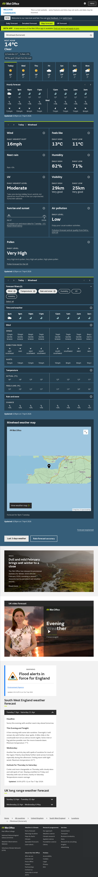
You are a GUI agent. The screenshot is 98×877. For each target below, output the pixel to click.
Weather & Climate (31, 827)
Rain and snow (46, 291)
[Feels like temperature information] (88, 133)
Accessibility (47, 856)
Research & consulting (69, 842)
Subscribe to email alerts (31, 874)
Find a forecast (30, 831)
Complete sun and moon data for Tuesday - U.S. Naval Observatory (26, 224)
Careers (27, 864)
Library (45, 844)
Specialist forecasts (32, 842)
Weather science (49, 834)
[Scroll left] (85, 84)
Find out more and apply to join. (66, 28)
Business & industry (68, 836)
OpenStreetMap (86, 510)
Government (65, 831)
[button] (49, 466)
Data (62, 839)
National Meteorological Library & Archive (10, 836)
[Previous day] (8, 125)
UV (76, 291)
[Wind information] (90, 325)
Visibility (11, 296)
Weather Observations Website (9, 843)
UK (62, 23)
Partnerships (29, 867)
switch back (67, 18)
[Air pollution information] (88, 208)
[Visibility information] (88, 177)
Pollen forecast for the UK (17, 264)
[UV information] (43, 177)
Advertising (65, 847)
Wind (10, 291)
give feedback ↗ (53, 18)
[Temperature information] (90, 370)
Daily (12, 23)
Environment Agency (16, 687)
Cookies (45, 859)
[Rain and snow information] (90, 396)
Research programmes (51, 827)
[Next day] (14, 125)
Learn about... (29, 844)
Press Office (29, 862)
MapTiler (76, 510)
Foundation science (49, 842)
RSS (44, 867)
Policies (45, 853)
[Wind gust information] (43, 133)
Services (64, 827)
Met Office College (8, 831)
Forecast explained (85, 530)
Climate (27, 839)
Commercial (29, 859)
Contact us (29, 870)
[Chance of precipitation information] (43, 155)
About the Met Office (32, 853)
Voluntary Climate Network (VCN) (11, 849)
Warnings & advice (31, 834)
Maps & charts (30, 836)
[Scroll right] (90, 84)
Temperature (27, 291)
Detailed (29, 23)
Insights (63, 844)
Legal (45, 862)
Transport (64, 834)
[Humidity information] (88, 155)
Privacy (45, 864)
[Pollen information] (88, 242)
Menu (92, 3)
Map (47, 23)
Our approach (47, 831)
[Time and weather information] (90, 307)
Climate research (49, 836)
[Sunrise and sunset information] (43, 208)
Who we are (29, 856)
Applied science (48, 839)
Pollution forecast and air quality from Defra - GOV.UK (70, 231)
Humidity (64, 291)
